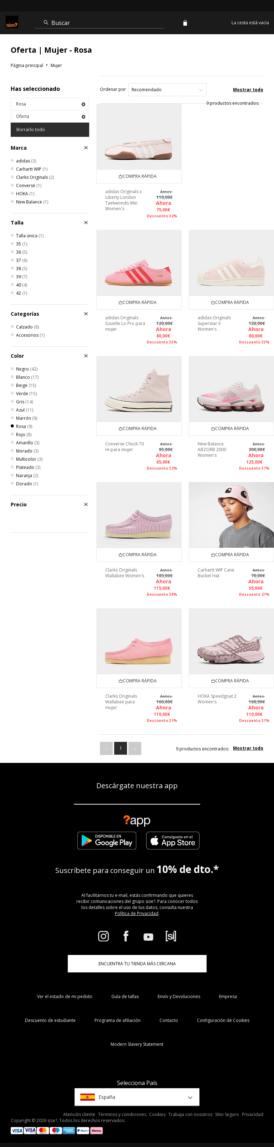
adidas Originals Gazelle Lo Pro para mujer (125, 323)
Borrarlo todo (30, 129)
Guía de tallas (125, 996)
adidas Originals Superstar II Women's (214, 323)
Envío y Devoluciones (179, 996)
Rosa (50, 104)
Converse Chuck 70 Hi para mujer (124, 447)
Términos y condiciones (122, 1114)
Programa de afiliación (118, 1020)
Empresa (228, 996)
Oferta (50, 116)
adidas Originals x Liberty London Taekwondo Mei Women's (123, 200)
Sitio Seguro (227, 1114)
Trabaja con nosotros (190, 1114)
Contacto (168, 1020)
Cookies (157, 1114)
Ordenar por (113, 89)
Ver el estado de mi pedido (64, 996)
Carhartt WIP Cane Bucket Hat (216, 573)
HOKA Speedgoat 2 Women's (217, 699)
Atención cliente (79, 1114)
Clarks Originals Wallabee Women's (124, 573)
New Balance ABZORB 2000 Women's (212, 449)
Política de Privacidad (136, 913)
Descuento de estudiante (50, 1020)
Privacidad (252, 1114)
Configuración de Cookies (223, 1020)
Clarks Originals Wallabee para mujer (121, 702)
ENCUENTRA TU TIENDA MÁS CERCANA (137, 964)
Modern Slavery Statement (137, 1044)
